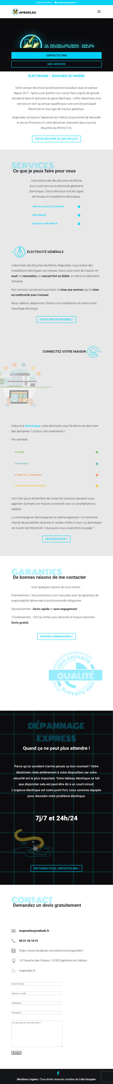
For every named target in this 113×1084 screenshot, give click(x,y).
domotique (32, 426)
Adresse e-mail (13, 989)
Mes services (56, 64)
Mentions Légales (27, 1079)
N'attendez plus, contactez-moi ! (56, 868)
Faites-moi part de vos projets (56, 138)
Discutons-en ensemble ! (56, 319)
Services (32, 165)
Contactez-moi (56, 55)
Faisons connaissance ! (56, 636)
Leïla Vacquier (87, 1079)
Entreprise (12, 1008)
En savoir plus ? (56, 539)
